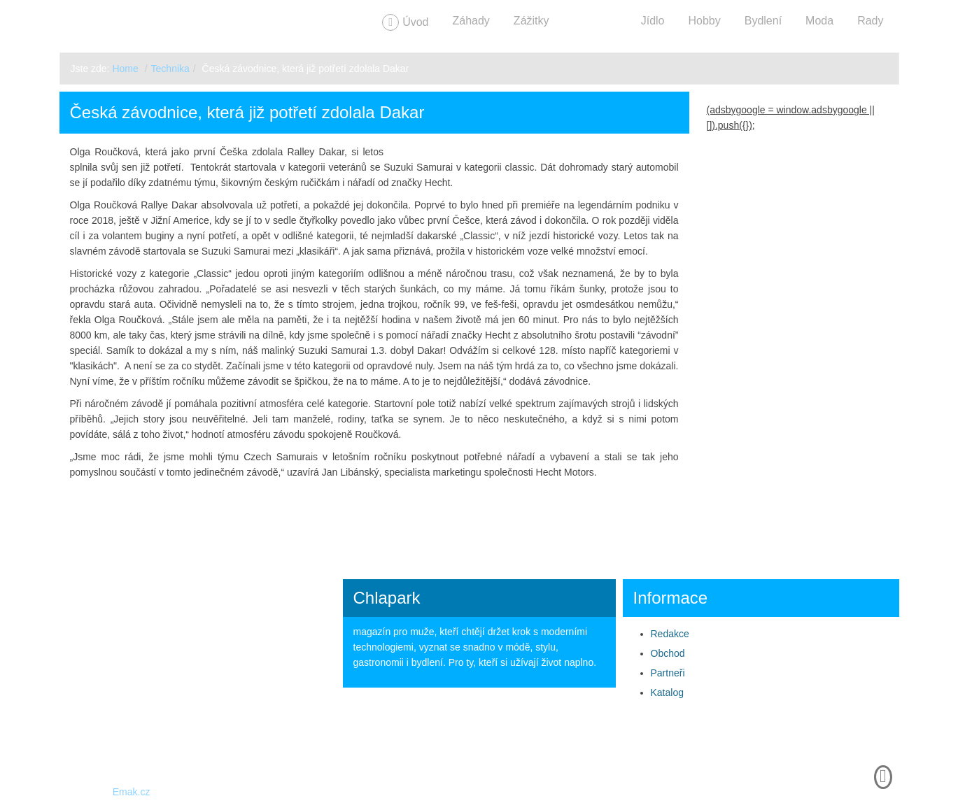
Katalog (667, 692)
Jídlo (653, 21)
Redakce (670, 633)
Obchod (668, 653)
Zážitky (531, 21)
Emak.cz (131, 791)
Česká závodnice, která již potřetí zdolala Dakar (247, 112)
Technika (595, 21)
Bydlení (763, 21)
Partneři (668, 672)
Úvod (415, 22)
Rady (870, 21)
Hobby (704, 21)
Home (125, 68)
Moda (819, 21)
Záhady (470, 21)
